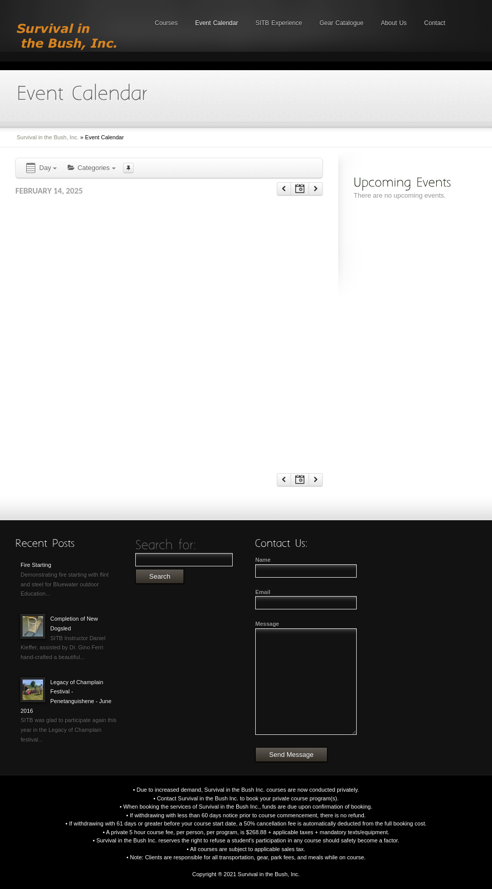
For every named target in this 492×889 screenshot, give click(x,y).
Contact (434, 23)
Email (262, 592)
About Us (393, 23)
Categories (91, 168)
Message (267, 624)
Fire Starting (35, 565)
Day (41, 168)
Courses (166, 23)
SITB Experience (278, 23)
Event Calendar (216, 23)
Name (263, 560)
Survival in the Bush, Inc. (48, 137)
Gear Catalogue (341, 23)
